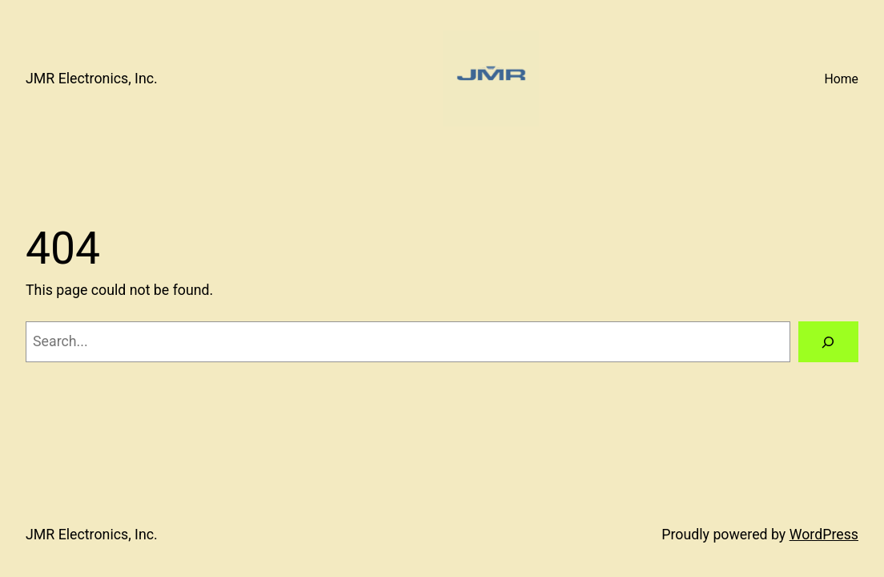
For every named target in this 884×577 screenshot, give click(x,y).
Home (841, 79)
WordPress (824, 535)
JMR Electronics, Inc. (92, 79)
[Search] (828, 342)
